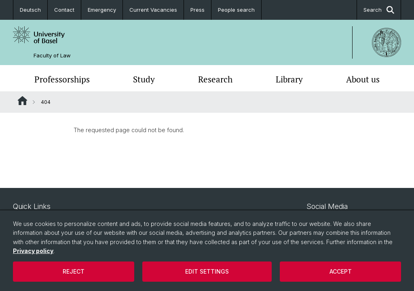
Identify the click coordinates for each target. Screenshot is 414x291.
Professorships (62, 79)
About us (363, 79)
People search (236, 9)
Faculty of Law (52, 56)
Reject (73, 271)
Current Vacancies (153, 9)
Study (144, 79)
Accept (341, 271)
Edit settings (207, 271)
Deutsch (30, 9)
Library (289, 79)
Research (215, 79)
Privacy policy (33, 250)
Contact (64, 9)
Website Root (22, 100)
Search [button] (378, 10)
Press (197, 9)
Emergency (102, 9)
